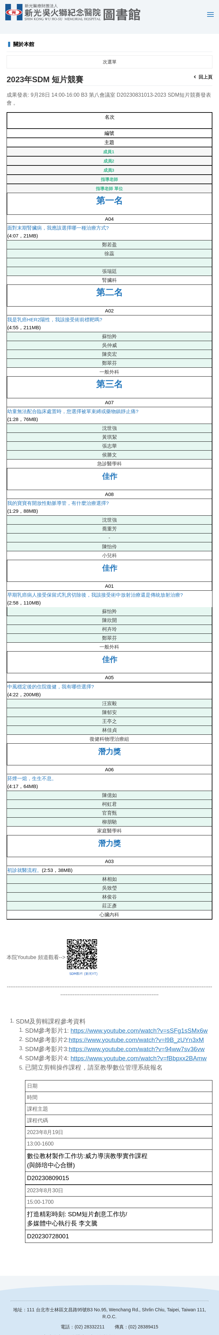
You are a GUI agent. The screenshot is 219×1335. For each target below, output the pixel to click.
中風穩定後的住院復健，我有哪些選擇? (50, 677)
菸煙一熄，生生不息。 (32, 769)
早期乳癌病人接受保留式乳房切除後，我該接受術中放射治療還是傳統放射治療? (95, 585)
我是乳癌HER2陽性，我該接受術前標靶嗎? (54, 310)
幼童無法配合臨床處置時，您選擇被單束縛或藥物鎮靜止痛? (72, 402)
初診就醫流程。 (24, 860)
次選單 (110, 52)
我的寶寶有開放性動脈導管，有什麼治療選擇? (58, 493)
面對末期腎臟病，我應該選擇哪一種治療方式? (58, 218)
